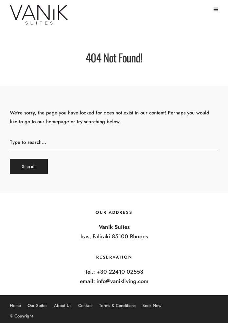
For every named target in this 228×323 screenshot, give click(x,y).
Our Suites (37, 305)
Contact (85, 305)
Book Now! (152, 305)
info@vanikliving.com (122, 281)
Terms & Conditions (117, 305)
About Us (63, 305)
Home (15, 305)
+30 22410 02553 (119, 272)
